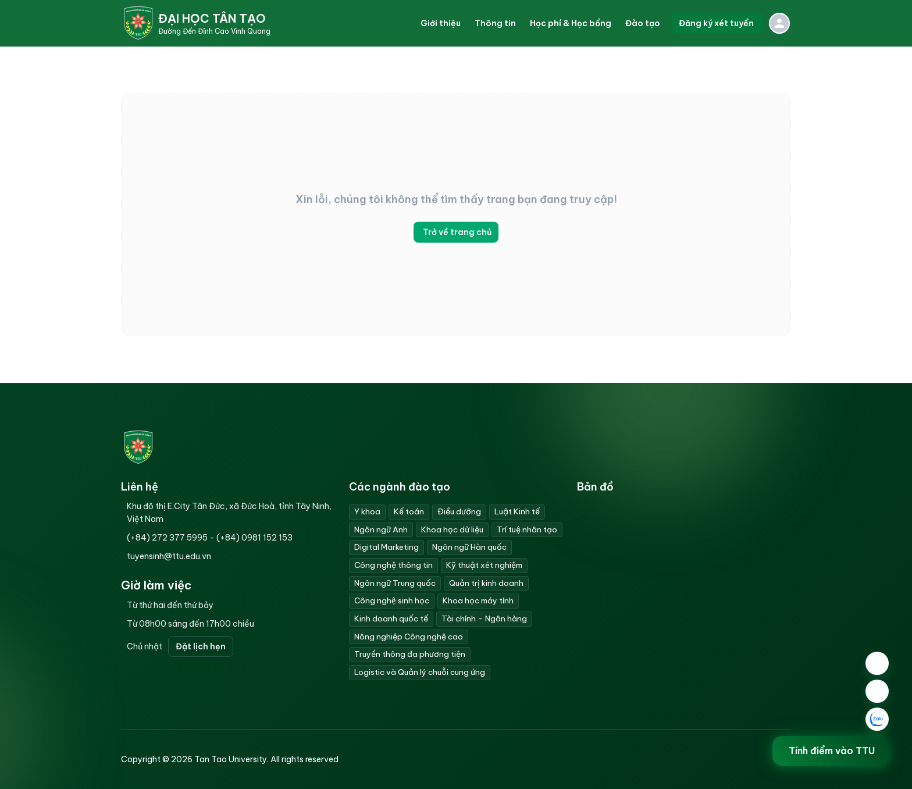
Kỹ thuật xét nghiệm (484, 565)
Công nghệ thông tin (393, 565)
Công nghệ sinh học (391, 600)
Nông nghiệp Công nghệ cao (408, 636)
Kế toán (409, 511)
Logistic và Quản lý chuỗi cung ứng (419, 672)
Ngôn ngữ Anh (381, 529)
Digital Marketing (386, 547)
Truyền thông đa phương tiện (409, 654)
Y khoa (367, 511)
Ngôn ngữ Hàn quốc (469, 547)
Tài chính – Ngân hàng (484, 618)
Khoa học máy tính (478, 600)
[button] (441, 23)
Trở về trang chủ (456, 232)
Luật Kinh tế (517, 511)
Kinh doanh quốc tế (391, 618)
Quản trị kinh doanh (486, 583)
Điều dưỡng (459, 511)
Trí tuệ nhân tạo (527, 529)
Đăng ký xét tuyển (717, 23)
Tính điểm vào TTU (832, 751)
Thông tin (495, 23)
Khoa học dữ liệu (452, 529)
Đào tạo (642, 23)
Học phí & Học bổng (570, 23)
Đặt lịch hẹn (201, 646)
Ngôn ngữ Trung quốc (395, 583)
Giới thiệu (441, 23)
